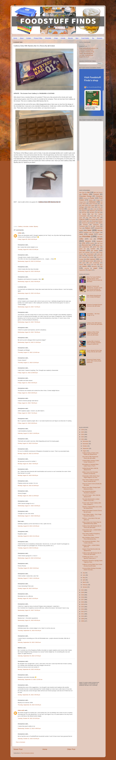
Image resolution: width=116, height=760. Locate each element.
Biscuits (70, 38)
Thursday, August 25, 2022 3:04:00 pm (28, 568)
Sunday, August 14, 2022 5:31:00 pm (28, 443)
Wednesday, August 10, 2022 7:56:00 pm (29, 332)
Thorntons (82, 226)
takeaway (94, 266)
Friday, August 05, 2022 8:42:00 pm (27, 239)
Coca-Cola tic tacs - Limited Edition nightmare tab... (91, 530)
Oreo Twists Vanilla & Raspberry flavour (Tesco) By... (91, 534)
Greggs (98, 200)
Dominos (85, 198)
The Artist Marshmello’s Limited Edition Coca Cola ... (90, 499)
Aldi (88, 192)
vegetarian (82, 270)
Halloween (92, 202)
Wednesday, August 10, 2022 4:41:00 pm (29, 293)
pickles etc (99, 261)
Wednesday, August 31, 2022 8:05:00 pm (29, 620)
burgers (97, 232)
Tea (93, 38)
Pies (87, 217)
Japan (92, 205)
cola (91, 239)
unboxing (86, 268)
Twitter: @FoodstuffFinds (86, 53)
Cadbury (20, 226)
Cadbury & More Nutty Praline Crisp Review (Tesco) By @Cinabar (93, 333)
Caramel (96, 194)
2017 (82, 599)
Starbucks (96, 224)
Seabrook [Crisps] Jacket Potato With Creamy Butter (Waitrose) (94, 361)
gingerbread (85, 247)
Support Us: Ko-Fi (84, 56)
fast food (99, 243)
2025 (82, 432)
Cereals (63, 38)
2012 (82, 611)
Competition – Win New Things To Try (93, 314)
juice (94, 252)
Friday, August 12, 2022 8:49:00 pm (27, 423)
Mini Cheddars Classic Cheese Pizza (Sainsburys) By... (90, 538)
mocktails (84, 257)
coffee (81, 239)
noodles (91, 257)
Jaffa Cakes (85, 205)
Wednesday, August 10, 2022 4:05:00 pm (29, 281)
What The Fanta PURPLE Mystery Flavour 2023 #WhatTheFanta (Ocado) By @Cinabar (94, 279)
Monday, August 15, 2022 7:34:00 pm (28, 463)
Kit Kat (81, 209)
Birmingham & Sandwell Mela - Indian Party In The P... (90, 465)
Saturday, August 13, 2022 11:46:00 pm (28, 433)
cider (98, 236)
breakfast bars (88, 232)
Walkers (87, 228)
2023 (82, 436)
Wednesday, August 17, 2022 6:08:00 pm (29, 516)
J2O (101, 203)
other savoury (90, 259)
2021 (82, 590)
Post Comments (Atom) (27, 753)
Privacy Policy (38, 38)
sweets (84, 266)
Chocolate (48, 38)
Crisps (56, 38)
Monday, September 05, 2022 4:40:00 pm (29, 669)
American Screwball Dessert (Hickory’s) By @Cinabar (94, 305)
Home (15, 38)
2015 (82, 604)
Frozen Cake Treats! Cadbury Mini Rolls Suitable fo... (91, 503)
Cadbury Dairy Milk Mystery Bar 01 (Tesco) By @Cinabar (94, 323)
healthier (93, 248)
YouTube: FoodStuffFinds (86, 55)
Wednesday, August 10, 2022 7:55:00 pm (29, 322)
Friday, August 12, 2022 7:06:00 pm (27, 403)
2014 (82, 606)
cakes (81, 234)
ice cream (94, 250)
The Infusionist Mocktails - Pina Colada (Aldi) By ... (90, 542)
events (92, 243)
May (84, 577)
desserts (88, 241)
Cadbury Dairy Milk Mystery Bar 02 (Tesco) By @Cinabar (91, 526)
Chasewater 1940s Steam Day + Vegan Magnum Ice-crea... (91, 476)
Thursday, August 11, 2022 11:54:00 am (28, 352)
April (84, 580)
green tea (82, 248)
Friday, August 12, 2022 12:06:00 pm (28, 372)
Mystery (36, 226)
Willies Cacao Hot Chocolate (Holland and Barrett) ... (90, 472)
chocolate (25, 226)
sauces (81, 264)
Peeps (98, 216)
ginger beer (99, 245)
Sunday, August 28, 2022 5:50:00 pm (28, 588)
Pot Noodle (92, 219)
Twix (80, 228)
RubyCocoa (85, 223)
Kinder (99, 207)
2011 (82, 614)
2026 (82, 429)
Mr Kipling (82, 214)
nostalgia (99, 257)
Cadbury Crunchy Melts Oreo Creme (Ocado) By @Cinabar (92, 565)
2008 (82, 621)
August (85, 450)
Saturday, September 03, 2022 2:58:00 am (29, 642)
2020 (82, 592)
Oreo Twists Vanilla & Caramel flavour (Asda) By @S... (90, 480)
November (86, 443)
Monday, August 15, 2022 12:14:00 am (28, 453)
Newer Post (18, 749)
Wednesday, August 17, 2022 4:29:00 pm (29, 505)
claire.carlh (21, 710)
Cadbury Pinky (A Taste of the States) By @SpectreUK (90, 453)
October (85, 446)
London (95, 209)
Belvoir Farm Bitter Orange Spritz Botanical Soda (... (91, 488)
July (84, 572)
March (84, 582)
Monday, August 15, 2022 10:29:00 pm (28, 485)
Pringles (100, 219)
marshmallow (90, 254)
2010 (82, 616)
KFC (98, 205)
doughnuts (99, 241)
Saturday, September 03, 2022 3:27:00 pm (29, 656)
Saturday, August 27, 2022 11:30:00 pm (28, 578)
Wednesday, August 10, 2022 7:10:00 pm (29, 307)
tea (101, 266)
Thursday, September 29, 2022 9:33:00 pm (29, 705)
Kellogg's (81, 207)
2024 (82, 434)
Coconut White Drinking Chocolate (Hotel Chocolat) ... (91, 569)
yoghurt (90, 270)
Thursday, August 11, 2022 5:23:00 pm (28, 362)
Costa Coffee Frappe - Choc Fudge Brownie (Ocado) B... (92, 515)
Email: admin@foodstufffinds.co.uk (88, 48)
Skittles (100, 223)
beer (89, 230)
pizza (83, 262)
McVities (92, 212)
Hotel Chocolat (93, 203)
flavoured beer (87, 245)
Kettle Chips (90, 207)
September (86, 448)
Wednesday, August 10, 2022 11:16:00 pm (29, 342)
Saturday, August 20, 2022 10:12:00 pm (28, 536)
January (85, 587)
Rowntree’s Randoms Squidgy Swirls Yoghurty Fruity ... (92, 561)
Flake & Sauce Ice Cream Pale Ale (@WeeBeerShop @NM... (91, 522)
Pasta (91, 216)
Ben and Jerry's (98, 192)
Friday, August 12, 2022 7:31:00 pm (27, 413)
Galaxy (91, 200)
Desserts (99, 38)
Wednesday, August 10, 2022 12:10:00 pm (29, 261)
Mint (98, 212)
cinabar (31, 226)
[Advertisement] (41, 213)
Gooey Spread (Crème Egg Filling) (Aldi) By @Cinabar (94, 351)
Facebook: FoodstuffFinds (86, 50)
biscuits (100, 230)
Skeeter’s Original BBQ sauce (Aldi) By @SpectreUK (92, 507)
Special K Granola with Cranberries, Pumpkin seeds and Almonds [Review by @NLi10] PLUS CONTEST (94, 288)
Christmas (99, 196)
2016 (82, 602)
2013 (82, 609)
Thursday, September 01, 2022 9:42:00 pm (29, 630)
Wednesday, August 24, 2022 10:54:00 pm (29, 558)
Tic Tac (90, 226)
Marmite (100, 210)
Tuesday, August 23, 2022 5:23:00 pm (28, 548)
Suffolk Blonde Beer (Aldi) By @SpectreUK (90, 469)
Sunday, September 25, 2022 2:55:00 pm (29, 694)
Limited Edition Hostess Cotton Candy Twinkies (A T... (90, 461)
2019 (82, 595)
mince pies (99, 255)
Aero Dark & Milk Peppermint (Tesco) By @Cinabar (90, 457)
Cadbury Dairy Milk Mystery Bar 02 (49, 202)
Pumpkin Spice (85, 221)
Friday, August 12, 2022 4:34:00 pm (27, 382)
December (86, 441)
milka (83, 255)
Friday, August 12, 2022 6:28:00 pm (27, 393)
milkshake (90, 255)
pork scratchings (94, 262)
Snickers (85, 224)
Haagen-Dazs (82, 202)
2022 (82, 439)
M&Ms (100, 209)
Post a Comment (20, 742)
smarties (89, 264)
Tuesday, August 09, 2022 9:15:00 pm (28, 249)
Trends (98, 226)
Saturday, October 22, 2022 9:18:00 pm (28, 738)
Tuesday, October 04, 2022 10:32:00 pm (29, 718)
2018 (82, 597)
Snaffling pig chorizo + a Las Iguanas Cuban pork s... (90, 557)
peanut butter (89, 261)
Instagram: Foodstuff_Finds (86, 51)
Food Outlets (85, 38)
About (21, 38)
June (84, 575)
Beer (77, 38)
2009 (82, 618)
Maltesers (92, 210)
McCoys (84, 212)
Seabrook (92, 223)
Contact (28, 38)
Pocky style (95, 217)
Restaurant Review (97, 221)
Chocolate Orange (85, 196)
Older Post (71, 749)
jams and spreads (84, 252)
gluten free (96, 247)
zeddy (19, 233)
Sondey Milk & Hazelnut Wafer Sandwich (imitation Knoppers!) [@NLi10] (94, 342)
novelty (81, 259)
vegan (95, 268)
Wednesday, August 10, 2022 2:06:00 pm (29, 271)
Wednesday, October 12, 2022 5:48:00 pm (29, 728)
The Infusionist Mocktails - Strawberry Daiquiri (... (89, 492)
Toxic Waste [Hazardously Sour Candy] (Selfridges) (94, 296)
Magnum (84, 210)
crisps (99, 239)
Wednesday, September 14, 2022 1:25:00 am (30, 679)
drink (83, 243)
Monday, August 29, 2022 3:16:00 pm (28, 598)
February (85, 584)
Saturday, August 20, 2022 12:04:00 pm (28, 526)
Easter (92, 198)
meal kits (99, 254)
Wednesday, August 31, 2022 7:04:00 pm (29, 610)
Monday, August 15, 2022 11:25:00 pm (28, 495)
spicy (101, 264)
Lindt (88, 209)
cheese (100, 234)
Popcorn (82, 219)
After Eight (81, 192)
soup (94, 264)
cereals (90, 234)
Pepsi (80, 217)
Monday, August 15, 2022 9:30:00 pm (28, 475)
